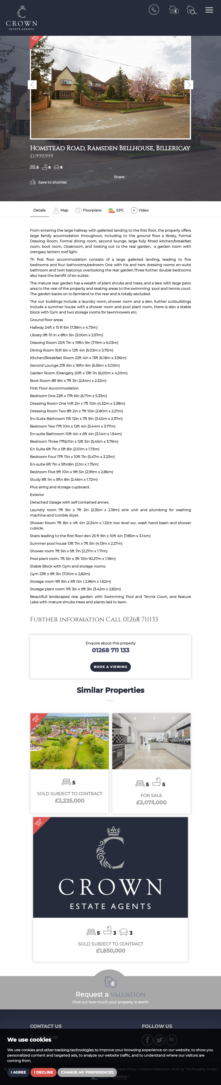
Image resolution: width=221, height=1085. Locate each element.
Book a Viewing (111, 667)
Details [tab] (39, 210)
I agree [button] (18, 1072)
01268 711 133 (110, 650)
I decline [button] (43, 1072)
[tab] (60, 211)
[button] (32, 84)
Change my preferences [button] (87, 1072)
